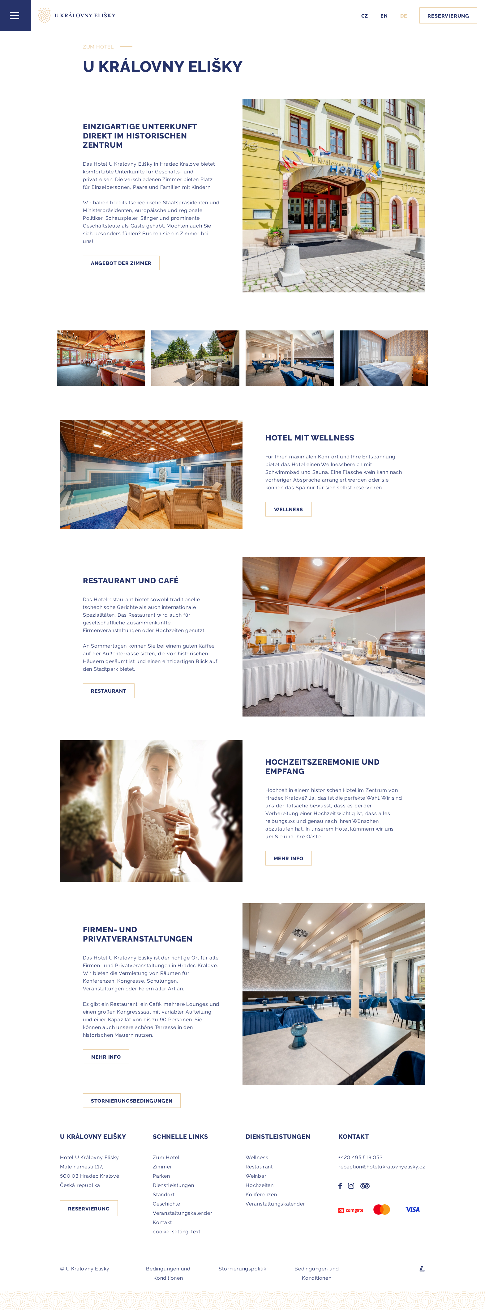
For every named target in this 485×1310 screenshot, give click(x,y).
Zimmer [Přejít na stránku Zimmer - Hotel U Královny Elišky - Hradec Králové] (162, 1166)
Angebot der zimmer (121, 262)
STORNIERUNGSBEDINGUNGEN (132, 1100)
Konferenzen (261, 1194)
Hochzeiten (260, 1184)
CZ (364, 15)
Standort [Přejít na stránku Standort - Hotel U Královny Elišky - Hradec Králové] (163, 1194)
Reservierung (448, 15)
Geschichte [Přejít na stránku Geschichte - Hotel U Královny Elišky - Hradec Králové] (166, 1203)
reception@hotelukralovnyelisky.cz (381, 1166)
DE (403, 15)
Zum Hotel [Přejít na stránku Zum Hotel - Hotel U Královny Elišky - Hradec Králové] (166, 1157)
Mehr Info (288, 858)
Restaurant (109, 690)
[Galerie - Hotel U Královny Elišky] (101, 358)
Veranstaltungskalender (275, 1203)
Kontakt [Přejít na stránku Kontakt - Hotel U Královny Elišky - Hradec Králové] (162, 1222)
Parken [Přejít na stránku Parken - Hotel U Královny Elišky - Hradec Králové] (161, 1175)
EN (384, 15)
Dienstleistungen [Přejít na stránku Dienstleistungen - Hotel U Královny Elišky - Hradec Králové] (173, 1184)
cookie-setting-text (176, 1231)
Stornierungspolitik (242, 1268)
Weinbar (256, 1175)
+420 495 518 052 (360, 1157)
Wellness (288, 509)
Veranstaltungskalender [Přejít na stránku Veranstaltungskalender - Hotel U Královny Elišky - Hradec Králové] (182, 1212)
